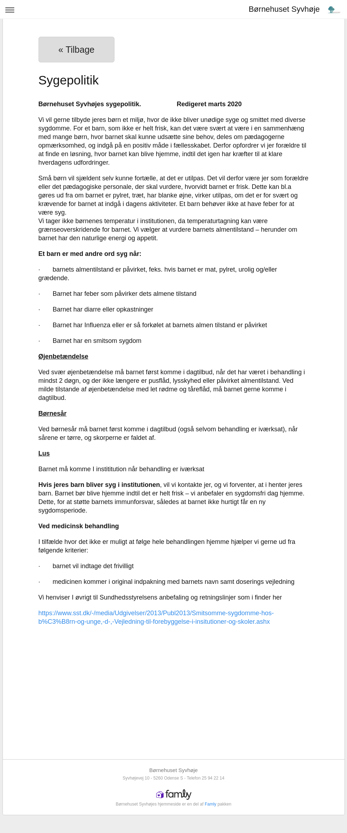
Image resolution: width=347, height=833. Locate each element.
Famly (210, 804)
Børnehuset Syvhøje (284, 9)
